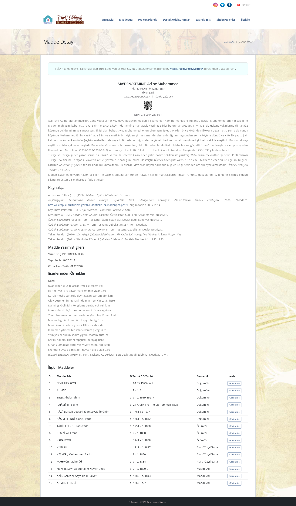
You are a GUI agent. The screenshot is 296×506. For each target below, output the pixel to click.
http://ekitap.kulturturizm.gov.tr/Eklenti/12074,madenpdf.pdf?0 (88, 205)
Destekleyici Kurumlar (176, 19)
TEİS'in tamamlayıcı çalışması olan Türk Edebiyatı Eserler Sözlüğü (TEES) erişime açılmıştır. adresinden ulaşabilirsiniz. (146, 68)
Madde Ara (126, 19)
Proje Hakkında (147, 19)
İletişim (245, 19)
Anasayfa (107, 19)
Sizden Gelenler (226, 19)
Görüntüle (234, 383)
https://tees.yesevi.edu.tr (186, 68)
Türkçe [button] (243, 4)
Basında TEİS (203, 19)
